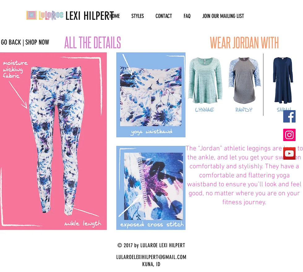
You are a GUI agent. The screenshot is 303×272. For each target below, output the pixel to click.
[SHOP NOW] (37, 42)
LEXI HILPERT (70, 16)
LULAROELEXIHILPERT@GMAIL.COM (151, 257)
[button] (138, 16)
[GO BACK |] (12, 42)
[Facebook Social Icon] (289, 116)
